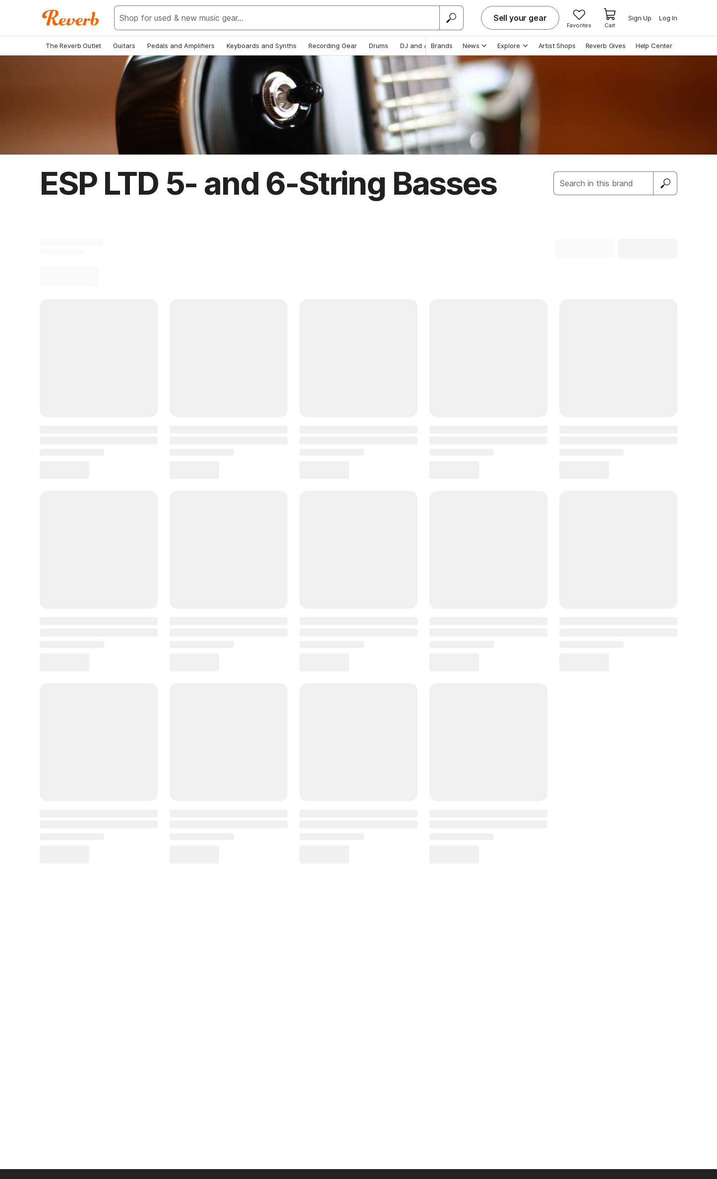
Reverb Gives (606, 46)
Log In (668, 18)
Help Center (654, 46)
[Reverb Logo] (70, 17)
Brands (442, 46)
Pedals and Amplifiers (181, 46)
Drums (378, 46)
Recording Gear (332, 46)
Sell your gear (520, 18)
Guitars (124, 46)
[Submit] (665, 183)
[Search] (451, 18)
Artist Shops (557, 46)
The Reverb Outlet (73, 46)
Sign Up (640, 18)
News (475, 46)
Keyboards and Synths (262, 46)
